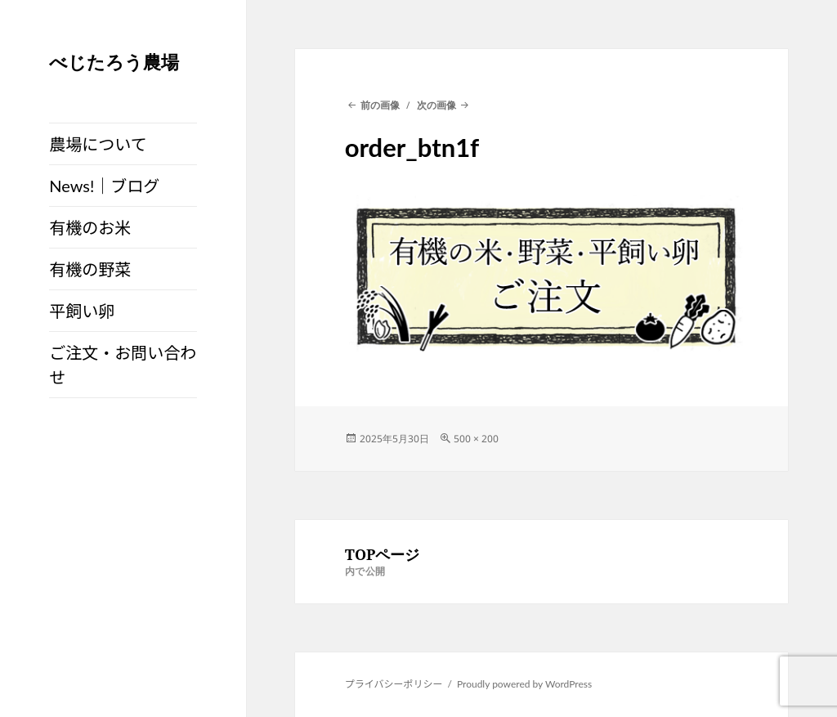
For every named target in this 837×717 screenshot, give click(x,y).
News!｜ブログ (104, 185)
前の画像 (380, 105)
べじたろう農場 (114, 61)
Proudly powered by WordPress (524, 684)
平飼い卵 (81, 310)
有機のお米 (90, 227)
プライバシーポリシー (394, 684)
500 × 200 (476, 439)
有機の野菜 (90, 269)
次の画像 (436, 105)
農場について (97, 144)
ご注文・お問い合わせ (122, 365)
